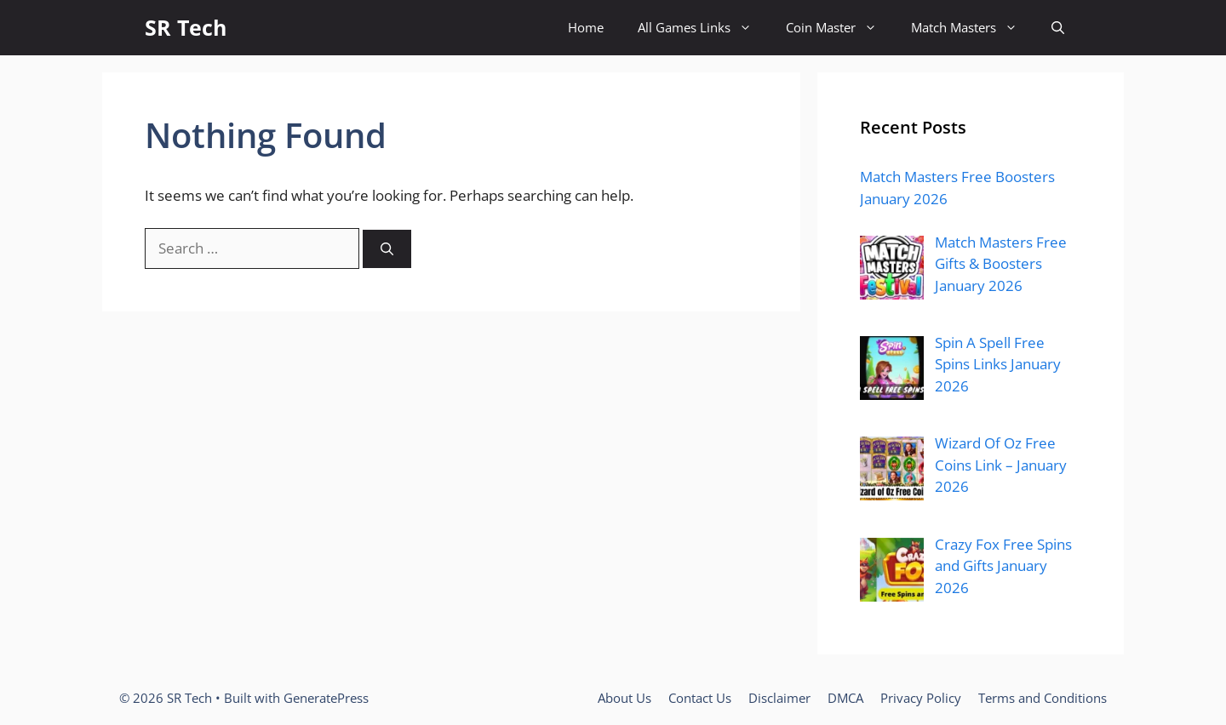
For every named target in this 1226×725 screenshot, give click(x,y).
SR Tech (185, 27)
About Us (624, 697)
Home (586, 27)
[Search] (387, 249)
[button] (1057, 27)
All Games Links (703, 27)
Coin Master (840, 27)
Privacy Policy (920, 697)
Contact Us (699, 697)
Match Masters (972, 27)
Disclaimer (779, 697)
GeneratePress (326, 697)
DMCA (845, 697)
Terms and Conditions (1042, 697)
